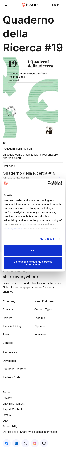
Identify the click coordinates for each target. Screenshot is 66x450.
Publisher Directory (14, 369)
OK (33, 250)
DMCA (7, 415)
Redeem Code (11, 377)
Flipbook (39, 326)
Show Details (47, 239)
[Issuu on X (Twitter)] (25, 443)
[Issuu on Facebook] (7, 443)
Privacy (7, 398)
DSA (5, 420)
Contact (8, 342)
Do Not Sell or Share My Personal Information (30, 431)
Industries (40, 334)
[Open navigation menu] (6, 4)
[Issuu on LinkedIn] (16, 443)
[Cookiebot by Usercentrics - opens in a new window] (47, 183)
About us (8, 309)
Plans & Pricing (12, 326)
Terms (6, 392)
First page (9, 166)
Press (6, 334)
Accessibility (10, 426)
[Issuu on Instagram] (35, 443)
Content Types (43, 309)
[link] (56, 4)
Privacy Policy (13, 228)
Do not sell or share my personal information (33, 263)
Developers (10, 360)
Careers (7, 318)
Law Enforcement (14, 403)
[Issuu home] (29, 5)
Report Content (12, 409)
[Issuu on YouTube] (44, 443)
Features (39, 318)
